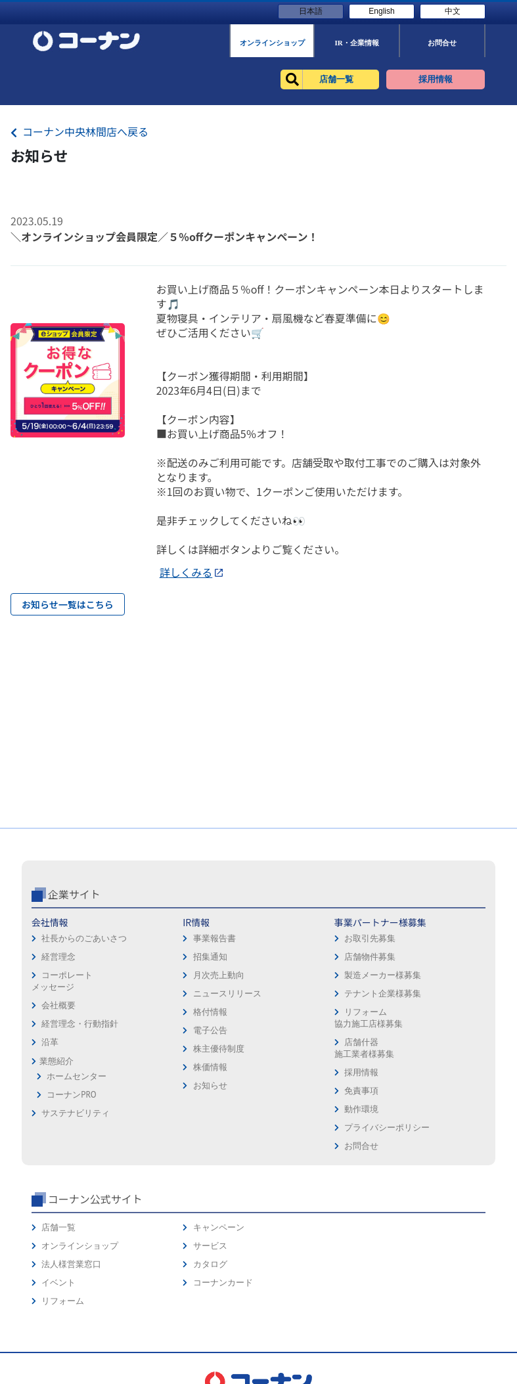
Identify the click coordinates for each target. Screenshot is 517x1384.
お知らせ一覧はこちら (68, 604)
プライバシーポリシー (387, 1127)
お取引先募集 (369, 938)
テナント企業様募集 (382, 993)
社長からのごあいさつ (84, 938)
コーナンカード (223, 1282)
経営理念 (58, 956)
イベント (58, 1282)
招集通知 (210, 956)
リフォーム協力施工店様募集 (368, 1017)
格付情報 (210, 1011)
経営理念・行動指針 (79, 1023)
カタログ (210, 1264)
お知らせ (210, 1085)
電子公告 (210, 1030)
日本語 (311, 11)
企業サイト (74, 894)
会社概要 (58, 1005)
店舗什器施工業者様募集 (364, 1048)
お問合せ (361, 1145)
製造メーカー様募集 (382, 975)
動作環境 (361, 1109)
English (381, 11)
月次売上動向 (218, 975)
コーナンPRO (71, 1094)
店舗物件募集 (369, 956)
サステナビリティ (75, 1113)
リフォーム (62, 1300)
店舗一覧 (58, 1227)
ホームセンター (76, 1076)
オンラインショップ (79, 1245)
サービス (210, 1245)
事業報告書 (214, 938)
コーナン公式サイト (95, 1199)
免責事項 (361, 1090)
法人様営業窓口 (71, 1264)
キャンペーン (218, 1227)
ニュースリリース (227, 993)
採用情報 (361, 1072)
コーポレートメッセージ (62, 981)
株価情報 (210, 1067)
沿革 (49, 1042)
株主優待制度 (218, 1048)
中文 (453, 11)
